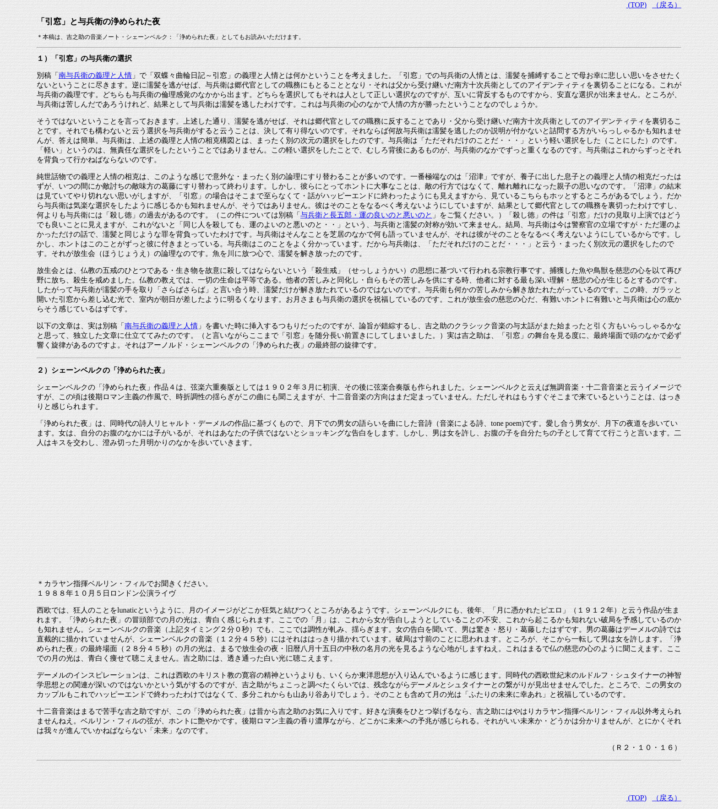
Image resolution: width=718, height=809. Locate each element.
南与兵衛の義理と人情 (95, 75)
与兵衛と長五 (366, 215)
